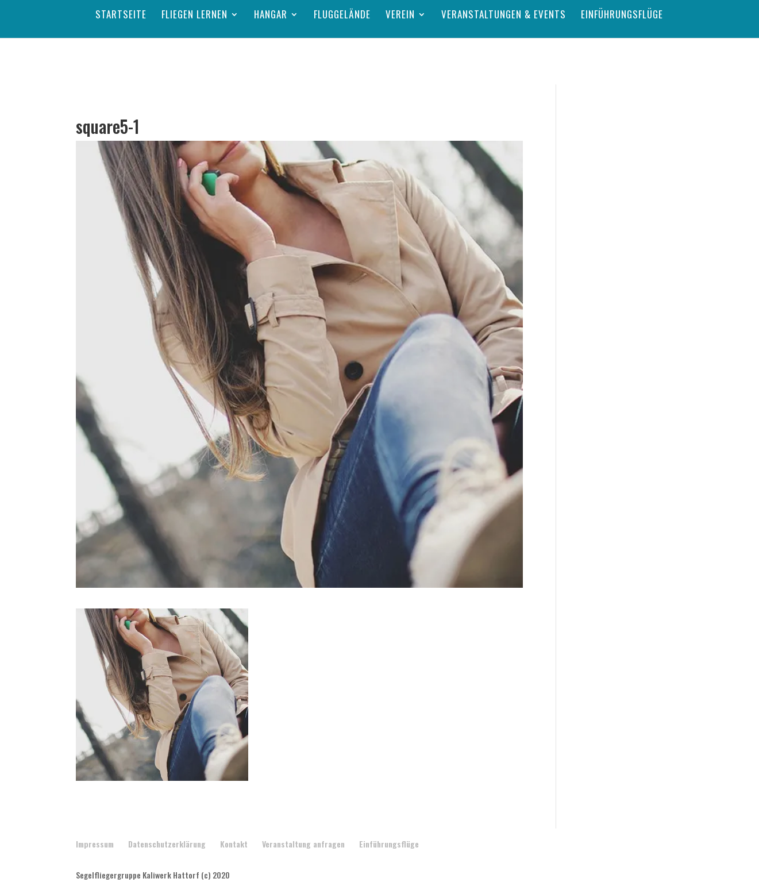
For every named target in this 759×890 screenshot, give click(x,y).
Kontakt (234, 844)
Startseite (121, 15)
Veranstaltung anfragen (303, 844)
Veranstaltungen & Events (503, 15)
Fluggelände (342, 15)
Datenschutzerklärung (167, 844)
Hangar (270, 15)
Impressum (95, 844)
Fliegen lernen (194, 15)
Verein (400, 15)
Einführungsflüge (622, 15)
